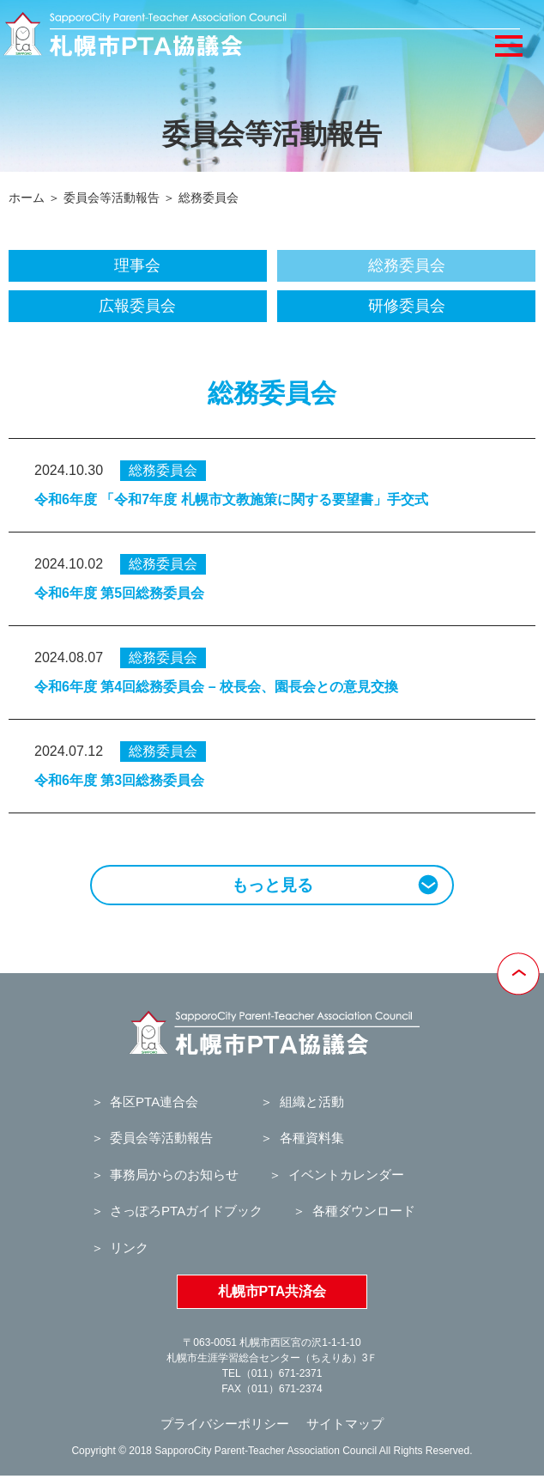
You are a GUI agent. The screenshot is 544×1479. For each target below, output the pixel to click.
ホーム (27, 197)
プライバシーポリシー (224, 1423)
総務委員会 (406, 265)
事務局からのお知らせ (174, 1174)
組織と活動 (312, 1101)
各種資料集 (312, 1137)
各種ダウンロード (363, 1210)
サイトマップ (345, 1423)
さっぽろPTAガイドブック (186, 1210)
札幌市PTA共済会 (272, 1291)
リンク (129, 1247)
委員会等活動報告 (111, 197)
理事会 (137, 265)
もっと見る (336, 884)
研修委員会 (406, 305)
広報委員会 (137, 305)
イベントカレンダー (346, 1174)
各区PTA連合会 (154, 1101)
